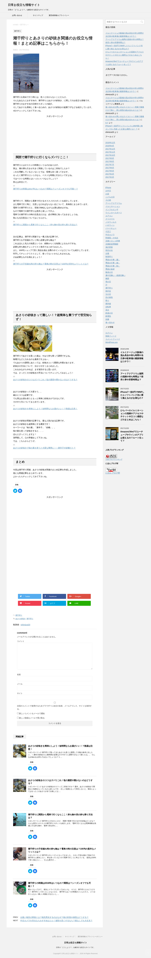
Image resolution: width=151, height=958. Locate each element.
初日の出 (109, 250)
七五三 (108, 231)
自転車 (108, 307)
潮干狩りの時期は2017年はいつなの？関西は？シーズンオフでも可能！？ (45, 189)
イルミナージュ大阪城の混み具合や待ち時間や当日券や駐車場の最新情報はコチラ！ (131, 357)
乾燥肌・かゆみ (111, 238)
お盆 (107, 194)
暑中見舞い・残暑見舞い (115, 275)
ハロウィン (110, 225)
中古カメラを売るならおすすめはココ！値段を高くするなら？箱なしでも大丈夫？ (56, 920)
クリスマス (110, 219)
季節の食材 (110, 269)
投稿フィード (110, 336)
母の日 (108, 282)
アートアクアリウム (113, 203)
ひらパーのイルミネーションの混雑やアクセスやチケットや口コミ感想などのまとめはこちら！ (124, 55)
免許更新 (109, 247)
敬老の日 (109, 272)
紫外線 (108, 304)
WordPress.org (111, 342)
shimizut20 (25, 625)
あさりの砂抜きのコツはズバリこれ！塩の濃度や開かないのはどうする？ (45, 379)
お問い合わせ (17, 15)
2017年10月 (110, 155)
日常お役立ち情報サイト (24, 5)
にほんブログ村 (112, 473)
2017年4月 (109, 174)
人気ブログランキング (113, 459)
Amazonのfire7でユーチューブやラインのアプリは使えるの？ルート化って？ (131, 436)
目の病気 (109, 297)
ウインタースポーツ (113, 213)
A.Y (106, 123)
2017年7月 (109, 165)
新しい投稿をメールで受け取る (32, 718)
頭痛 (107, 319)
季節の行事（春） (112, 263)
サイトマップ (38, 15)
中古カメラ (110, 235)
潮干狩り (18, 615)
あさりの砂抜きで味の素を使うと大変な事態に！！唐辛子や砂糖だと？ (44, 448)
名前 (19, 674)
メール (20, 684)
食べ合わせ (110, 322)
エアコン (109, 216)
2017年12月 (110, 149)
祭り (107, 300)
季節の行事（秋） (112, 266)
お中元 (108, 191)
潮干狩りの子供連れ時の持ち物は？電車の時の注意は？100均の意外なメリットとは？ (51, 264)
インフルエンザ (111, 209)
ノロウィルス (110, 222)
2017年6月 (109, 168)
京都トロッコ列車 (112, 241)
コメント (20, 641)
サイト (20, 693)
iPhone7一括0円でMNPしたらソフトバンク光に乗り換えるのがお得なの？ (132, 395)
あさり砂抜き (20, 619)
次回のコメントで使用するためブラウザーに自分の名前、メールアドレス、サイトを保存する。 (54, 707)
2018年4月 (109, 146)
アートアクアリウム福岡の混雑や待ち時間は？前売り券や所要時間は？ (131, 376)
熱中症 (108, 291)
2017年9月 (109, 158)
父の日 (108, 294)
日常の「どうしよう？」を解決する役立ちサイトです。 (75, 947)
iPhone (108, 188)
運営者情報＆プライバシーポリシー (59, 16)
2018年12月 (110, 143)
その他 (108, 200)
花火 (107, 310)
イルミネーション (112, 206)
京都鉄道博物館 (111, 244)
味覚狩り (109, 257)
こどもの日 (110, 197)
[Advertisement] (54, 134)
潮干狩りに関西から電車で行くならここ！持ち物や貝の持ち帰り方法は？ (45, 224)
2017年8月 (109, 161)
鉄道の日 (109, 313)
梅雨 (107, 278)
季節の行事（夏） (112, 260)
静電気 (108, 316)
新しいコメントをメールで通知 (32, 713)
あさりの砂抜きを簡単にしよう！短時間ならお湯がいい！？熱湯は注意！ (45, 409)
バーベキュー (110, 228)
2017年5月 (109, 171)
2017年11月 (110, 152)
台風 (107, 253)
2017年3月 (109, 177)
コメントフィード (112, 339)
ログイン (109, 333)
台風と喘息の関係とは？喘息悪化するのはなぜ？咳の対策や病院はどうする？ (54, 917)
